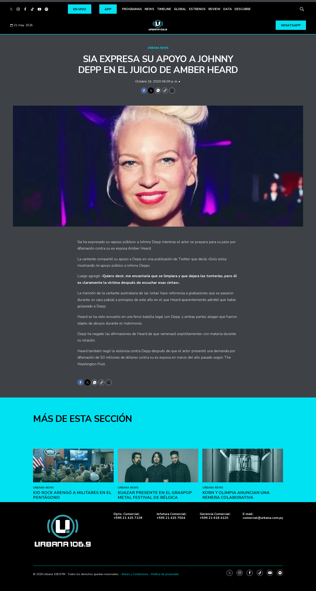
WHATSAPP (291, 25)
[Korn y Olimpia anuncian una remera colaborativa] (242, 502)
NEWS (149, 9)
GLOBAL (180, 9)
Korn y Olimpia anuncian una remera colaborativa (236, 532)
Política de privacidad (164, 574)
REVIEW (214, 9)
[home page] (158, 25)
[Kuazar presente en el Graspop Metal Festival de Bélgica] (158, 502)
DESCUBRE (243, 9)
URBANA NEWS (158, 48)
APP (108, 9)
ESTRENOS (197, 9)
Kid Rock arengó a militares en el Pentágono (72, 532)
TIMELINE (164, 9)
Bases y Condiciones (135, 574)
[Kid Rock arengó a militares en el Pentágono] (73, 502)
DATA (227, 9)
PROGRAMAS (132, 9)
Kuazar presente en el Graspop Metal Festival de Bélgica (155, 532)
